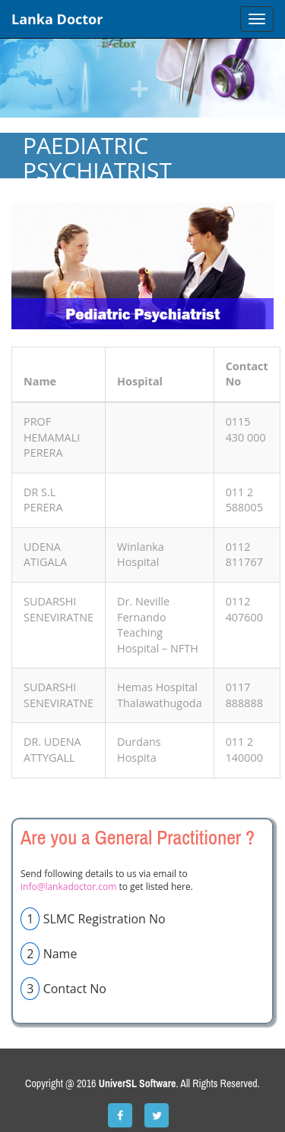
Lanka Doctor (57, 19)
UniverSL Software (137, 1083)
